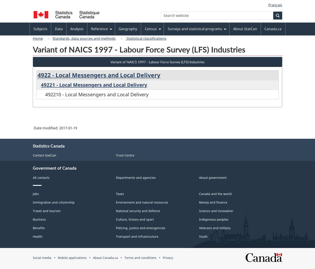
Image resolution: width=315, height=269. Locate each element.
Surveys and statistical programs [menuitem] (197, 28)
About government (213, 178)
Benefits (39, 228)
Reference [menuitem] (101, 28)
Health (37, 236)
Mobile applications (72, 258)
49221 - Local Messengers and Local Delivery (94, 84)
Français (275, 5)
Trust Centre (125, 155)
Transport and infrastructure (137, 236)
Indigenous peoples (213, 219)
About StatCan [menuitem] (245, 28)
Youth (203, 236)
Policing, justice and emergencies (140, 228)
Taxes (120, 194)
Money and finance (213, 202)
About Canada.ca (105, 258)
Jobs (36, 194)
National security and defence (138, 211)
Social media (42, 258)
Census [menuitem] (153, 28)
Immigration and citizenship (54, 202)
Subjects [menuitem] (40, 28)
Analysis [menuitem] (77, 28)
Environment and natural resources (142, 202)
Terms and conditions (140, 258)
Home (38, 38)
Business (39, 219)
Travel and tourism (47, 211)
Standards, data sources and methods (84, 38)
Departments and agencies (136, 178)
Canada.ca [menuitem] (273, 28)
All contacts (41, 178)
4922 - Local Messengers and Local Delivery (99, 75)
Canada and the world (215, 194)
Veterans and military (215, 228)
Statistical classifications (146, 38)
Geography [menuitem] (128, 28)
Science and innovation (216, 211)
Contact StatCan (44, 155)
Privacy (168, 258)
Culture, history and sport (135, 219)
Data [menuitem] (59, 28)
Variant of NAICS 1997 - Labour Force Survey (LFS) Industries (157, 62)
